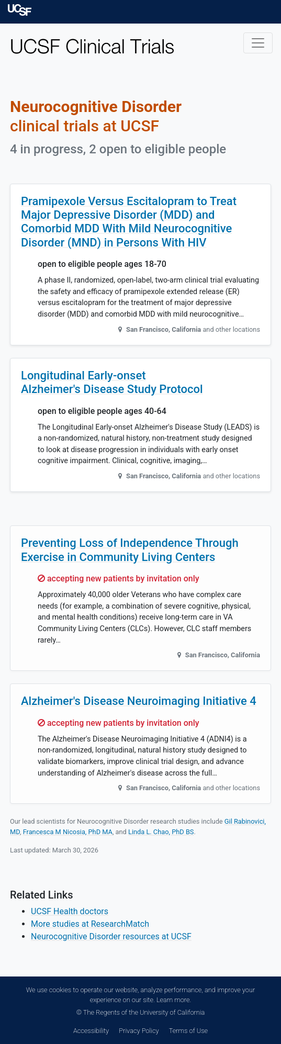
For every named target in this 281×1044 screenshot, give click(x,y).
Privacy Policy (139, 1031)
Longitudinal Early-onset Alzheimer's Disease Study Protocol (112, 382)
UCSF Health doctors (69, 911)
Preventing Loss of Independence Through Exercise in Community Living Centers (130, 549)
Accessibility (91, 1031)
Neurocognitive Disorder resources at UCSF (111, 936)
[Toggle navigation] (258, 42)
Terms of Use (188, 1031)
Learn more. (173, 1000)
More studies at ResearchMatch (90, 924)
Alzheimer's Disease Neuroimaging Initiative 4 (138, 701)
